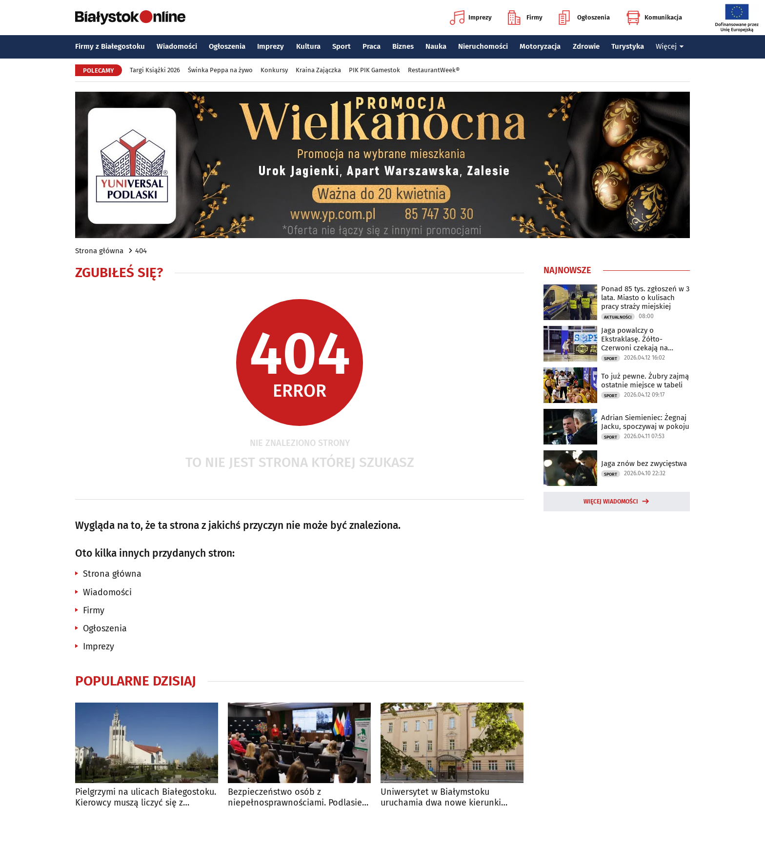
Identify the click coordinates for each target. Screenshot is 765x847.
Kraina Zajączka (318, 70)
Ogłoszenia (584, 17)
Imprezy (471, 17)
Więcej (670, 46)
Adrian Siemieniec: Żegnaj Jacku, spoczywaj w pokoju (645, 422)
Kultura (308, 46)
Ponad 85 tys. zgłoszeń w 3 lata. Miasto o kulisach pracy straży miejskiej (645, 297)
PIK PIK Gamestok (374, 70)
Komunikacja (654, 17)
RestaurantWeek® (434, 70)
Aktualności (618, 317)
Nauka (435, 46)
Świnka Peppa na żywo (220, 70)
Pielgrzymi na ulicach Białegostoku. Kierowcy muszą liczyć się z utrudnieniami (145, 797)
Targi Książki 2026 (155, 70)
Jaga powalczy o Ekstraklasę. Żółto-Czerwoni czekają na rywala (634, 339)
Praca (371, 46)
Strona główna (99, 250)
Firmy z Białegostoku (110, 46)
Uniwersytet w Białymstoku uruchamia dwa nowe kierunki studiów (441, 797)
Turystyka (627, 46)
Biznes (403, 46)
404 (141, 250)
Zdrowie (586, 46)
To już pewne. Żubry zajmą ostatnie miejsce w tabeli (645, 380)
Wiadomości (177, 46)
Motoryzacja (540, 46)
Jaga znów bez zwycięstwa (644, 463)
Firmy (525, 17)
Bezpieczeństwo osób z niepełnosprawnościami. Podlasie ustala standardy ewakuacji (295, 797)
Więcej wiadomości (611, 501)
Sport (341, 46)
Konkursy (274, 70)
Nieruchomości (483, 46)
